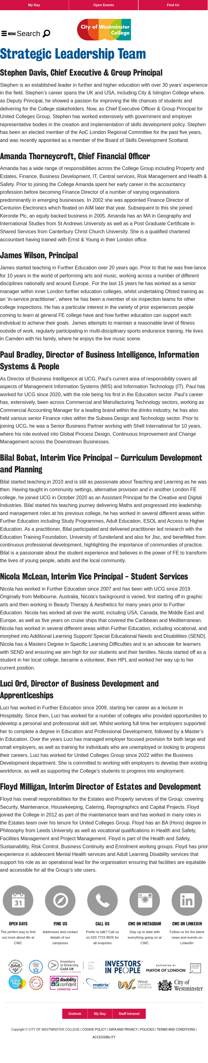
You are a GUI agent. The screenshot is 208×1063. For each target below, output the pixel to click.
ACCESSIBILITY (103, 1037)
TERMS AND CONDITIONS (176, 1030)
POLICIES (147, 1030)
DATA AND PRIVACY (123, 1030)
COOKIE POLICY (94, 1030)
